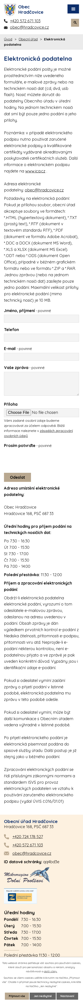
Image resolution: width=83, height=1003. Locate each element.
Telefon (11, 329)
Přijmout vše (17, 996)
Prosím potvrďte (28, 445)
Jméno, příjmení (27, 310)
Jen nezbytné (43, 996)
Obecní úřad (28, 39)
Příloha (10, 404)
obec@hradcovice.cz (44, 190)
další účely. (50, 971)
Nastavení (67, 996)
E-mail (18, 348)
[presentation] (36, 459)
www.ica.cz (35, 171)
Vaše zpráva (24, 367)
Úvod (8, 39)
